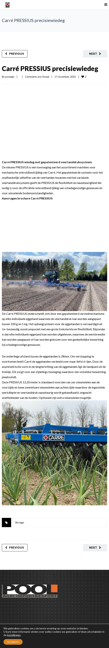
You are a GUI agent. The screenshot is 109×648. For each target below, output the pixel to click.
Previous (16, 53)
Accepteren (13, 641)
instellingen (14, 635)
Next (93, 53)
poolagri (9, 76)
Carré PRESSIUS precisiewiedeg (50, 68)
